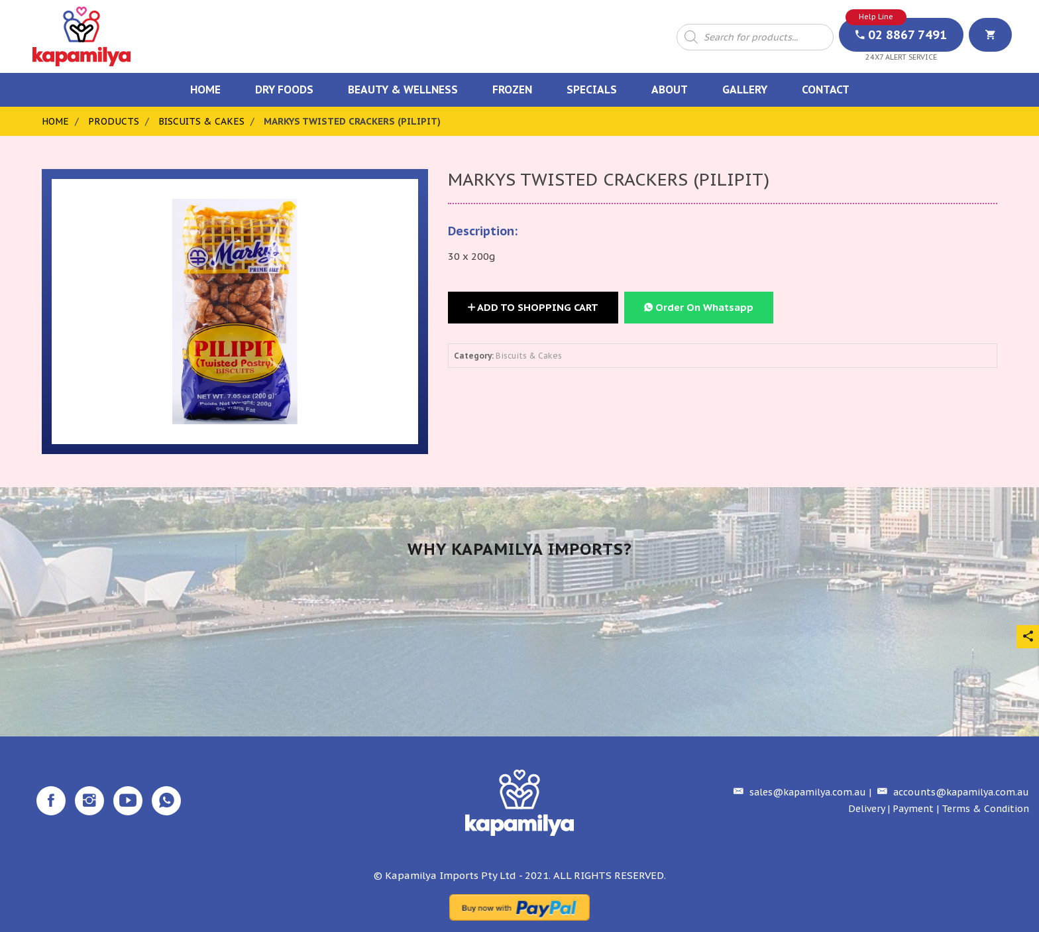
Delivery (866, 809)
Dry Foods (284, 89)
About (669, 89)
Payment (913, 809)
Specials (592, 89)
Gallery (744, 89)
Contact (825, 89)
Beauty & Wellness (403, 89)
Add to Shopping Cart (533, 307)
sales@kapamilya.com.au (798, 792)
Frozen (512, 89)
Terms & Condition (985, 809)
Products (113, 121)
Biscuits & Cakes (201, 121)
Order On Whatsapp (698, 307)
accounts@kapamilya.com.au (951, 792)
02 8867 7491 (901, 34)
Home (205, 89)
